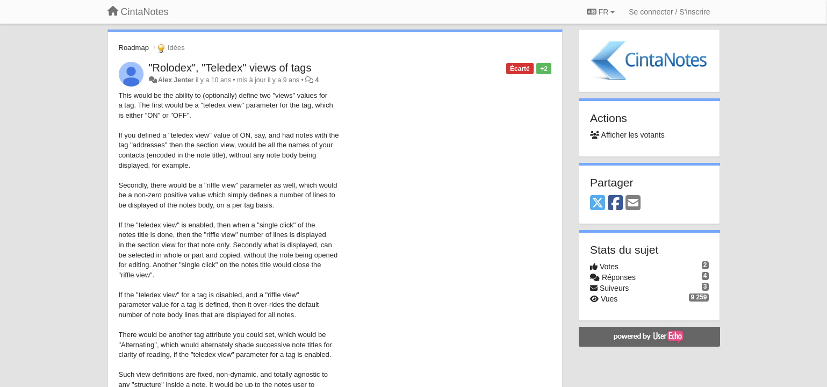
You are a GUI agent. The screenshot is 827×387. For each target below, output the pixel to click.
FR (601, 12)
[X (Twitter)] (597, 203)
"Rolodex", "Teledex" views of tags (230, 68)
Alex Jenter (176, 80)
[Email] (633, 203)
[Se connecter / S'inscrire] (669, 12)
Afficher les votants (627, 135)
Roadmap (134, 48)
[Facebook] (615, 203)
